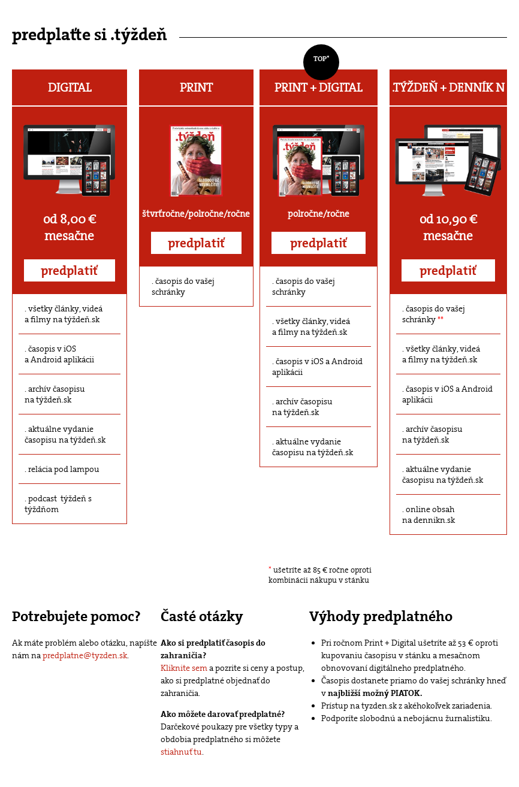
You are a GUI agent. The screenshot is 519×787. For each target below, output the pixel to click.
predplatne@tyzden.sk (85, 655)
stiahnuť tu (181, 751)
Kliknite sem (184, 667)
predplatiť (69, 270)
